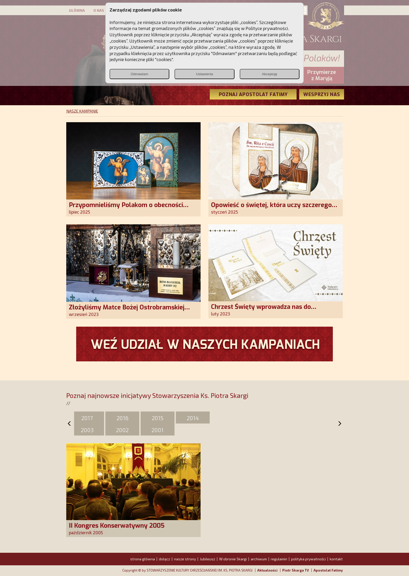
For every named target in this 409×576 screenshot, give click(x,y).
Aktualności (267, 570)
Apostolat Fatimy (328, 570)
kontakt (336, 559)
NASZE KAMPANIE (82, 111)
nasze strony (185, 559)
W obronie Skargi (233, 559)
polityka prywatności (308, 559)
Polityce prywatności (267, 28)
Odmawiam (139, 74)
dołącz (164, 559)
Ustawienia (204, 74)
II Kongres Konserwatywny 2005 (117, 525)
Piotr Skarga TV (295, 570)
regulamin (279, 559)
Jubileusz (207, 559)
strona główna (142, 559)
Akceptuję (269, 74)
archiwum (259, 559)
